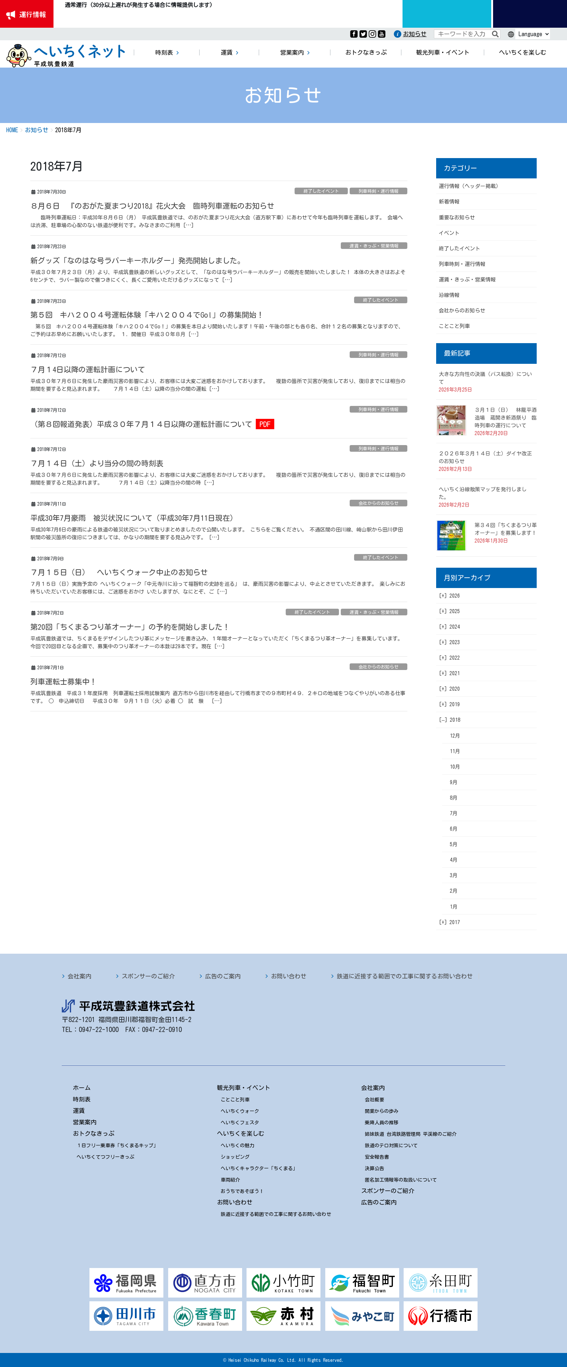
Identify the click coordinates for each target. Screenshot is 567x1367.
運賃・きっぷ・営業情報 (374, 245)
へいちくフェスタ (240, 1122)
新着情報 (449, 201)
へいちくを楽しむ (240, 1134)
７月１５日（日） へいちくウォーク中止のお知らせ (119, 572)
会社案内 (79, 976)
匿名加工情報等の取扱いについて (401, 1180)
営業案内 (84, 1122)
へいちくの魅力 (237, 1145)
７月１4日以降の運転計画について (87, 369)
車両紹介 (230, 1180)
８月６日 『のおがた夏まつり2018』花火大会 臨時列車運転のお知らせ (152, 205)
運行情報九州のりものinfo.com (447, 14)
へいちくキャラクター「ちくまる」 (259, 1168)
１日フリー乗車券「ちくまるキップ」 (117, 1145)
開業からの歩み (381, 1111)
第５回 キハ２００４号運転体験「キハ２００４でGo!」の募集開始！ (147, 314)
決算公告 (374, 1168)
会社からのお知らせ (378, 503)
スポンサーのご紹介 (148, 976)
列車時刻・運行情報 (378, 191)
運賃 (79, 1111)
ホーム (82, 1088)
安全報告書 (377, 1157)
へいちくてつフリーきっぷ (105, 1157)
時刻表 (82, 1099)
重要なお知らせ (457, 217)
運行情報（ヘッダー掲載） (470, 186)
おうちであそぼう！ (242, 1191)
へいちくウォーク (240, 1111)
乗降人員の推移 (381, 1122)
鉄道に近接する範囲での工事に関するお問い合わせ (405, 976)
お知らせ (415, 34)
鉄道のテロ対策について (391, 1145)
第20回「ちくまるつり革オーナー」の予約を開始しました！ (130, 626)
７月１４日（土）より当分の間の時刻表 (96, 463)
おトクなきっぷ (93, 1134)
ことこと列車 (454, 326)
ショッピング (235, 1157)
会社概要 (374, 1099)
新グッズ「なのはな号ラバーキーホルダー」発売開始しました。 (137, 260)
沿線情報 (449, 295)
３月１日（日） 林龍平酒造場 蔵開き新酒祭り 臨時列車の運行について (506, 417)
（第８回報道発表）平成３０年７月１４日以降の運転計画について (141, 424)
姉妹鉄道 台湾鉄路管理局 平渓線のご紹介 (410, 1134)
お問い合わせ (288, 976)
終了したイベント (321, 191)
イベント (449, 233)
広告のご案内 (223, 976)
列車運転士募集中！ (63, 681)
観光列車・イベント (243, 1088)
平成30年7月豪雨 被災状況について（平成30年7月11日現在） (133, 518)
